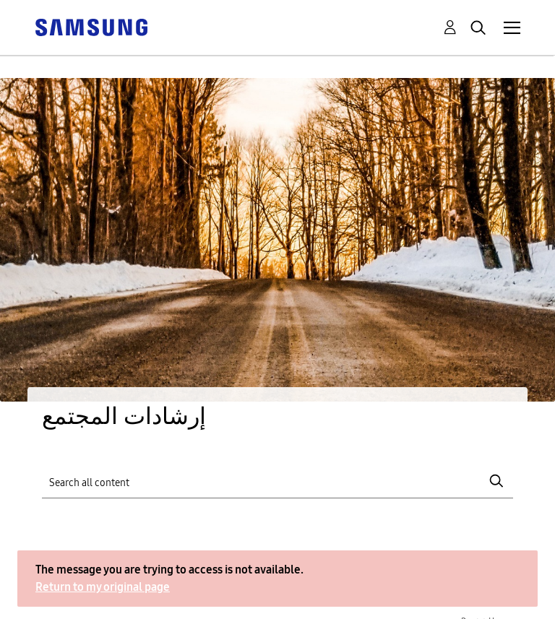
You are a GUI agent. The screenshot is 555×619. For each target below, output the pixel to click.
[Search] (277, 481)
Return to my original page (102, 587)
